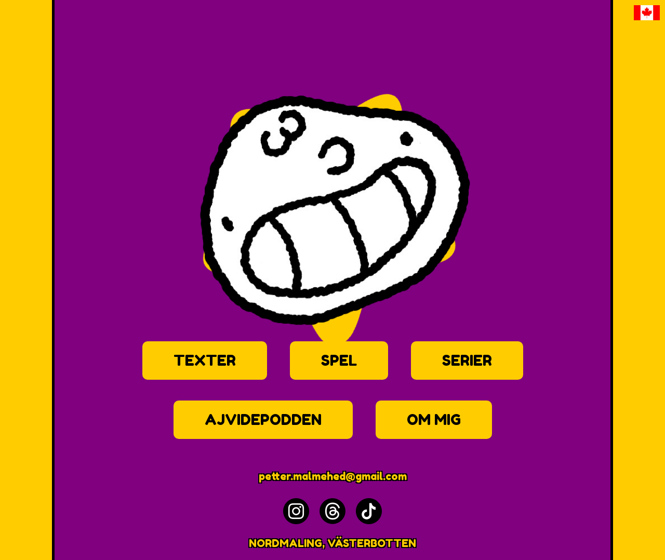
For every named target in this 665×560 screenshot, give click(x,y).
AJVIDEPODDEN (263, 420)
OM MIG (434, 420)
